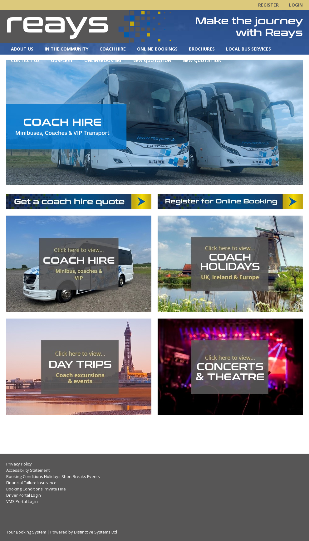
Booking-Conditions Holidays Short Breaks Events (53, 476)
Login (296, 5)
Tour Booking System (26, 532)
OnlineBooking (102, 60)
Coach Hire (113, 49)
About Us (22, 49)
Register (268, 5)
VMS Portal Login (22, 501)
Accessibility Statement (28, 470)
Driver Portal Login (23, 495)
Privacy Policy (19, 464)
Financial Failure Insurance (31, 482)
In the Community (66, 49)
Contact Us (25, 60)
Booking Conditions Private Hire (36, 489)
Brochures (202, 49)
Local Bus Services (248, 49)
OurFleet (62, 60)
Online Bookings (157, 49)
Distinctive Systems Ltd (95, 532)
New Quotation (151, 60)
